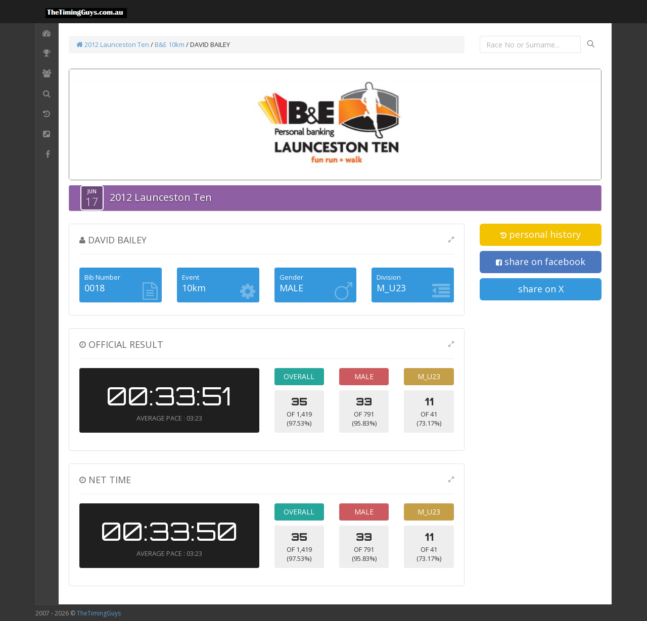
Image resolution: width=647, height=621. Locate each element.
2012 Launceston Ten (112, 44)
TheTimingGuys (99, 613)
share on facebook (540, 261)
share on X (541, 289)
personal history (540, 234)
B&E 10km (169, 44)
